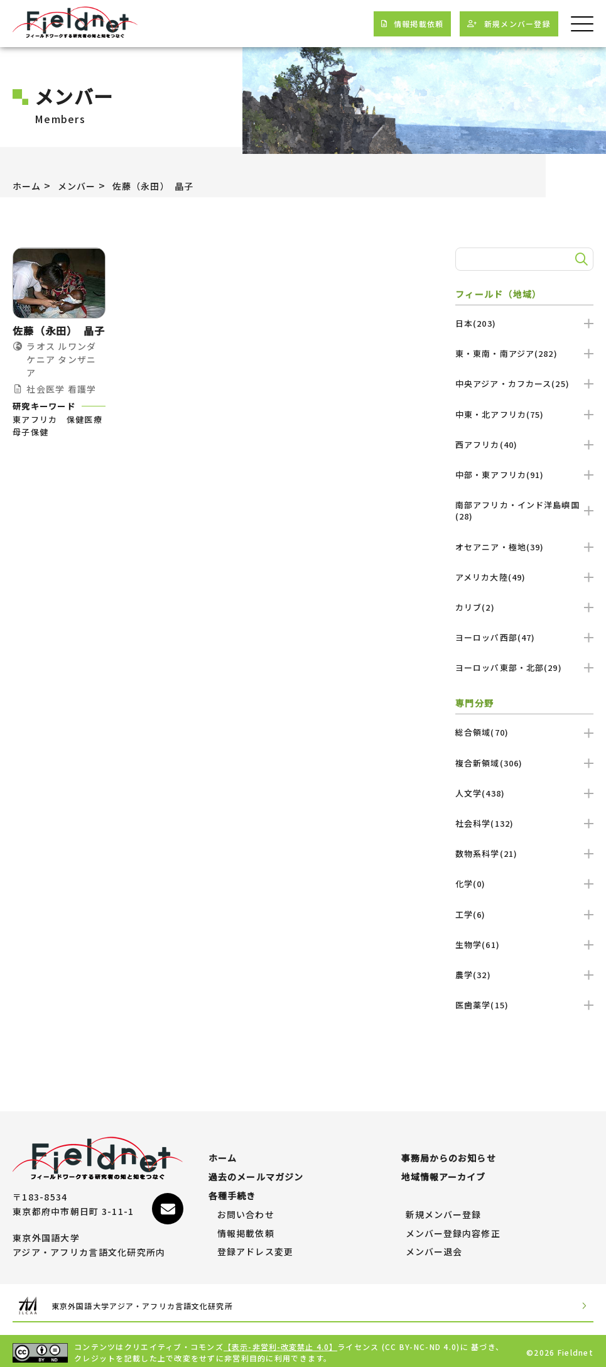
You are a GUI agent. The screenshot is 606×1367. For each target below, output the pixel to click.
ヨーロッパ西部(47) (524, 637)
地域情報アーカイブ (444, 1171)
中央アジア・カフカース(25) (524, 383)
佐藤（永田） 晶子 (168, 185)
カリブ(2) (524, 607)
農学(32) (524, 975)
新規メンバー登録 (444, 1208)
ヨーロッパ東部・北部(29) (524, 667)
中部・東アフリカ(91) (524, 475)
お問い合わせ (246, 1208)
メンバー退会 (434, 1245)
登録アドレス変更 (255, 1245)
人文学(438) (524, 793)
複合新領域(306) (524, 763)
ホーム (29, 185)
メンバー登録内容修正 (454, 1227)
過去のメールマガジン (256, 1171)
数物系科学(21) (524, 853)
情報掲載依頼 (246, 1227)
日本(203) (524, 323)
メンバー (83, 185)
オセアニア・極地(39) (524, 547)
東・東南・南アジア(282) (524, 353)
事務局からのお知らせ (449, 1152)
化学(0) (524, 884)
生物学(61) (524, 944)
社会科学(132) (524, 823)
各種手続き (232, 1189)
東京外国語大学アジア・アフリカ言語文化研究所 (152, 1301)
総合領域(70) (524, 732)
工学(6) (524, 914)
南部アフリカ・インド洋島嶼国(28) (524, 510)
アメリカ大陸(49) (524, 577)
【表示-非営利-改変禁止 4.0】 (281, 1343)
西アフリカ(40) (524, 444)
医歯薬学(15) (524, 1005)
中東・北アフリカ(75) (524, 414)
